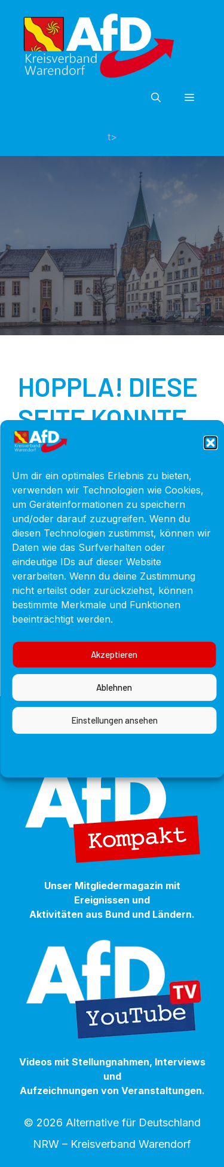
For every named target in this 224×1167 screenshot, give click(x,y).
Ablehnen (114, 712)
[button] (210, 467)
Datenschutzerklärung (108, 771)
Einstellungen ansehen (114, 745)
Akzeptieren (114, 679)
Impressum (190, 771)
